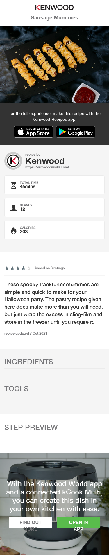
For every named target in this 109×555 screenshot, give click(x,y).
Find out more (30, 524)
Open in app (78, 524)
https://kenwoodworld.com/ (47, 167)
